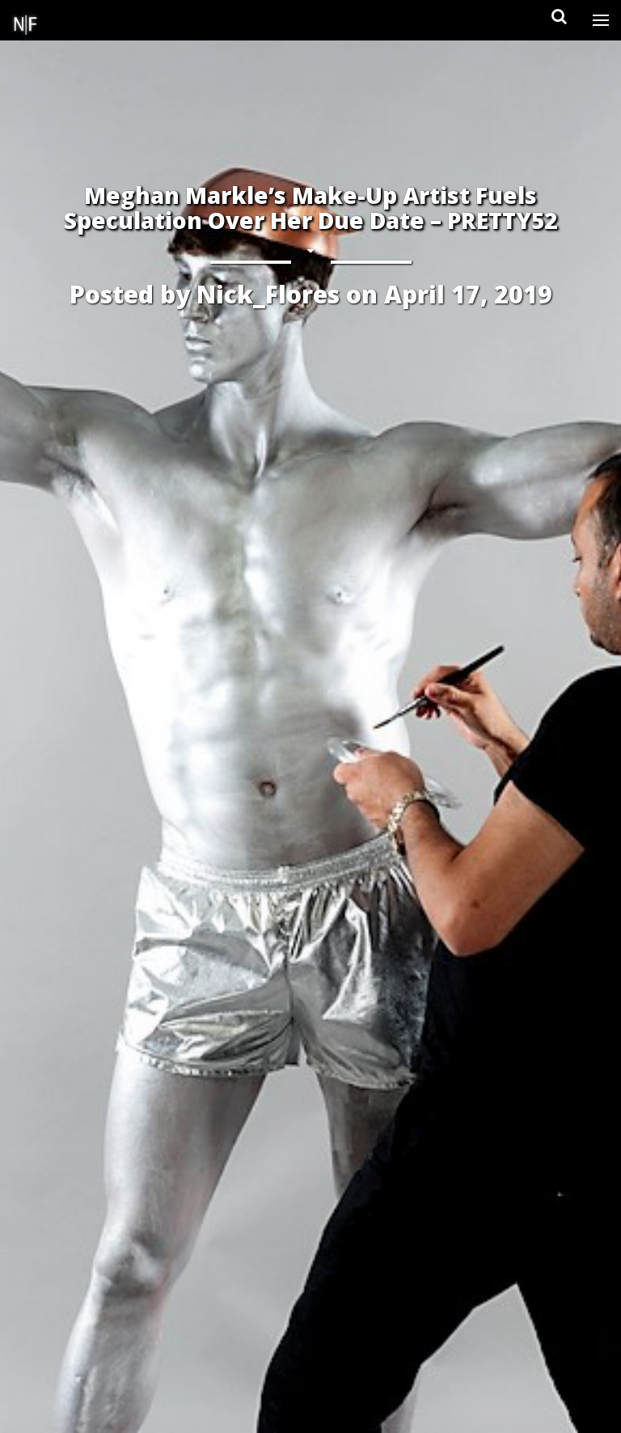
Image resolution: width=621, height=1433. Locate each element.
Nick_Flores (268, 294)
